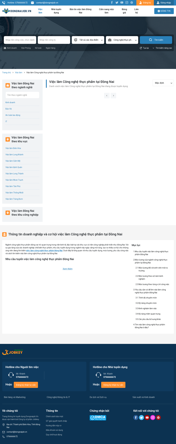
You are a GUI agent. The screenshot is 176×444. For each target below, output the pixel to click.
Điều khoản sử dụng (54, 430)
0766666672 (12, 436)
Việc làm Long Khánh (14, 154)
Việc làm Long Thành (15, 173)
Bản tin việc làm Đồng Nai (80, 11)
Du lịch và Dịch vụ (98, 397)
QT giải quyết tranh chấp (56, 421)
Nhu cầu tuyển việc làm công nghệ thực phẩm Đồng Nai (151, 253)
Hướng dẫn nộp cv (53, 425)
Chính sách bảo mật (54, 416)
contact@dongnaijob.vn (44, 2)
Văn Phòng (26, 48)
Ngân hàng (50, 48)
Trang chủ (6, 72)
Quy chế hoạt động (54, 435)
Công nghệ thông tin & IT (58, 397)
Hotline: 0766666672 (15, 2)
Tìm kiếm (156, 40)
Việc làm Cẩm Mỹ (13, 161)
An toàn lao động (13, 115)
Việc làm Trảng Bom (14, 199)
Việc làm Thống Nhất (14, 193)
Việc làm (40, 11)
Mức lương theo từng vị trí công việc (154, 284)
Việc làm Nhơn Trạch (14, 180)
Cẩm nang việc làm (106, 11)
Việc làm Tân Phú (13, 186)
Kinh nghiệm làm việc (148, 308)
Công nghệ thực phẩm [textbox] (124, 40)
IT (6, 121)
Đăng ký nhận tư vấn (26, 385)
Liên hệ (136, 11)
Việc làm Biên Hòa (13, 148)
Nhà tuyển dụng (56, 11)
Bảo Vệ (9, 109)
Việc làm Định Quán (14, 167)
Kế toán (38, 48)
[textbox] (88, 40)
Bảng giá (124, 11)
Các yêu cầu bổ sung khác (150, 319)
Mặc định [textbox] (159, 83)
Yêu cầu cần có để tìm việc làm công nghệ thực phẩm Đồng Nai (150, 291)
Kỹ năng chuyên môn (148, 303)
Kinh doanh (10, 48)
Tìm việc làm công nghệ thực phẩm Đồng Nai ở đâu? (150, 326)
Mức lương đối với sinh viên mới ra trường (153, 269)
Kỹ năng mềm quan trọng (149, 314)
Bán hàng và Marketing (14, 397)
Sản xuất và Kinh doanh (144, 397)
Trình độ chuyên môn (148, 298)
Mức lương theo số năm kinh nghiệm (151, 277)
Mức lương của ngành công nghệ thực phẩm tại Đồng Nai (151, 261)
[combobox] (88, 40)
